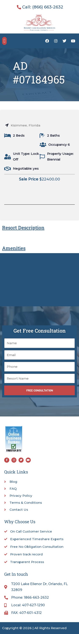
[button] (4, 41)
